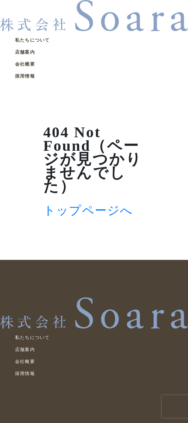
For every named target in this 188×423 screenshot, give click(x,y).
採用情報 (25, 76)
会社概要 (25, 64)
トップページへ (88, 210)
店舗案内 (25, 52)
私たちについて (32, 40)
